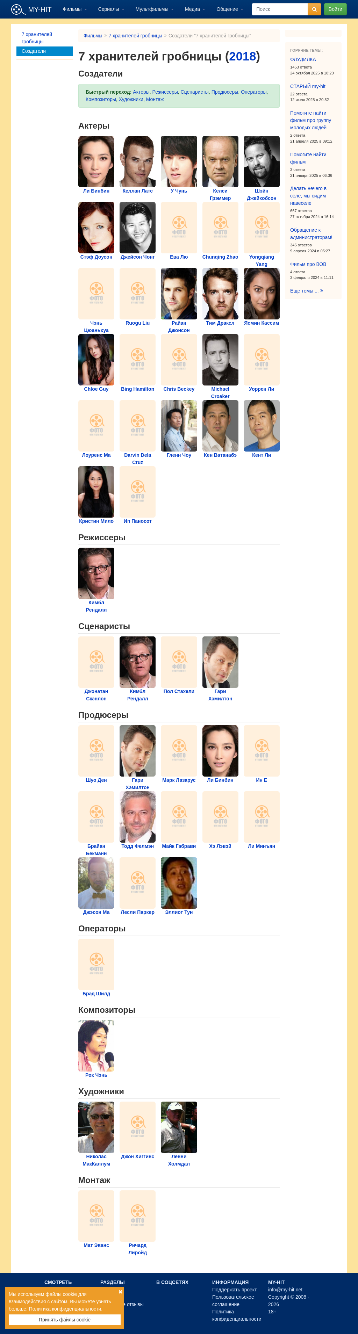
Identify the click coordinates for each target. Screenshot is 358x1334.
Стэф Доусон (96, 257)
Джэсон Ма (96, 912)
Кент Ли (261, 455)
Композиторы (101, 99)
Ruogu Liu (138, 323)
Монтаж (155, 99)
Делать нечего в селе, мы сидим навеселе (308, 196)
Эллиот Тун (179, 912)
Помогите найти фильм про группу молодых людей (310, 120)
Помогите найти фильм (308, 158)
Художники (131, 99)
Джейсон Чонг (138, 257)
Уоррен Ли (261, 389)
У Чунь (179, 191)
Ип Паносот (138, 521)
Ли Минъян (261, 846)
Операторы (253, 92)
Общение (227, 9)
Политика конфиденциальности (65, 1309)
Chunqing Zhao (220, 257)
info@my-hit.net (285, 1289)
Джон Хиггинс (137, 1156)
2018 (242, 56)
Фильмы (73, 9)
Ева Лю (179, 257)
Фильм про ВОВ (308, 264)
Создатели (34, 51)
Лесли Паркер (138, 912)
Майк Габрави (179, 846)
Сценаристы (195, 92)
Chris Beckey (179, 389)
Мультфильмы (153, 9)
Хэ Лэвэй (220, 846)
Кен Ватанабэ (220, 455)
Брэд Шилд (96, 993)
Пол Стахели (179, 691)
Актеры (141, 92)
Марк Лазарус (178, 780)
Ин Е (261, 780)
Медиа (193, 9)
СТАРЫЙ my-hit (307, 86)
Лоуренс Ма (96, 455)
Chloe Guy (96, 389)
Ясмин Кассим (261, 323)
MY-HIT (31, 9)
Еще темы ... (306, 291)
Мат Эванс (96, 1245)
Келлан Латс (137, 191)
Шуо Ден (96, 780)
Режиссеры (165, 92)
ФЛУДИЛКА (303, 59)
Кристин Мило (96, 521)
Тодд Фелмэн (137, 846)
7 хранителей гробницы (37, 37)
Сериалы (109, 9)
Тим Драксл (220, 323)
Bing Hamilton (137, 389)
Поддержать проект (234, 1289)
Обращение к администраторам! (311, 233)
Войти (335, 9)
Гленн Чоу (179, 455)
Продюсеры (225, 92)
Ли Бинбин (96, 191)
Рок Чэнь (96, 1075)
